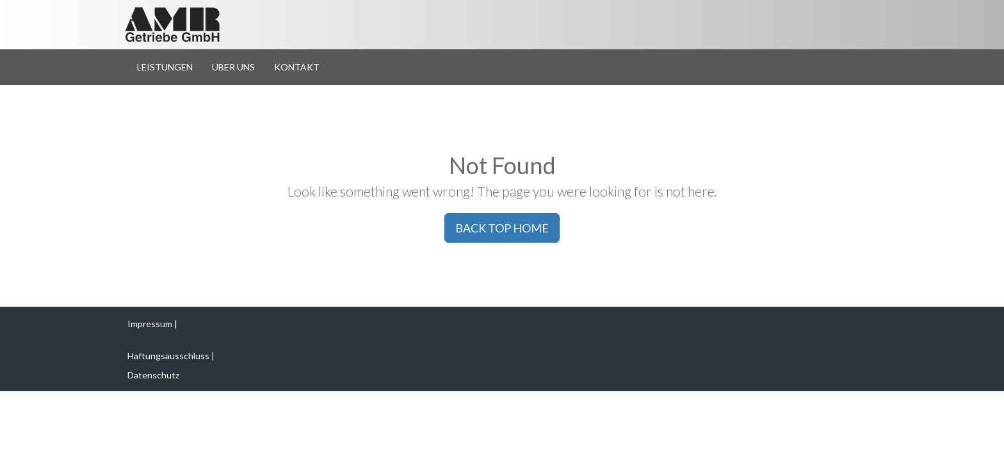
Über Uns (233, 66)
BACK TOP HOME (502, 228)
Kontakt (297, 66)
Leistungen (165, 66)
